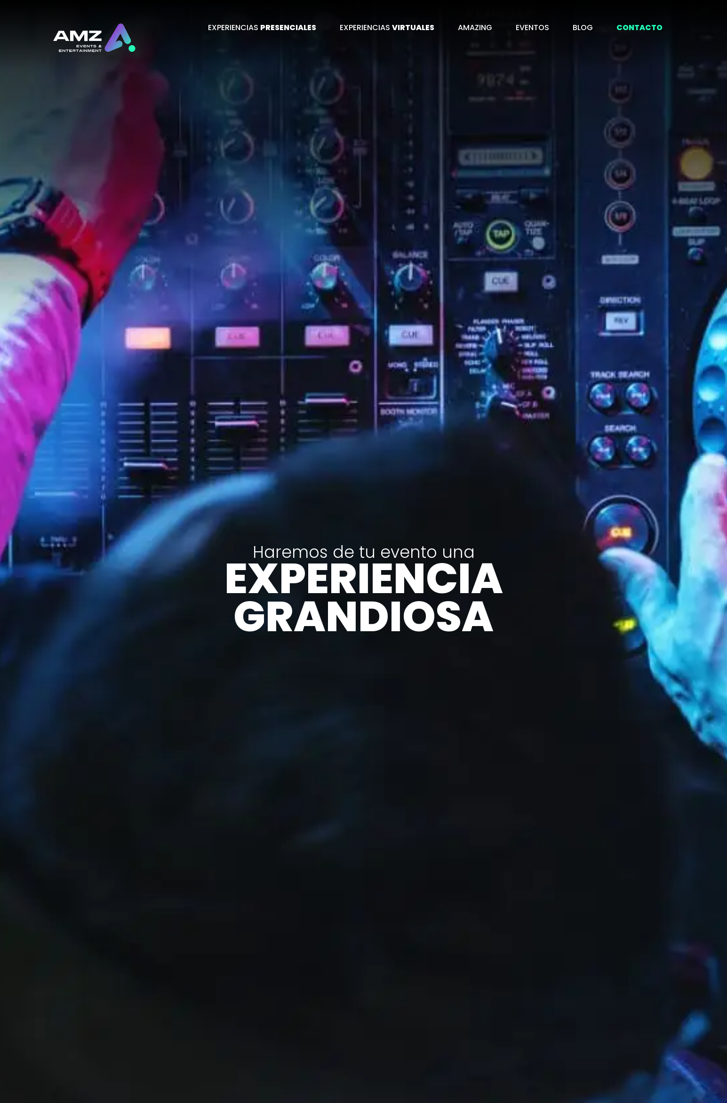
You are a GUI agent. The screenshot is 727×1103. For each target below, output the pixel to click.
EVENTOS (532, 27)
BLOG (583, 27)
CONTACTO (639, 27)
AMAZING (475, 27)
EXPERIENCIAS (262, 27)
